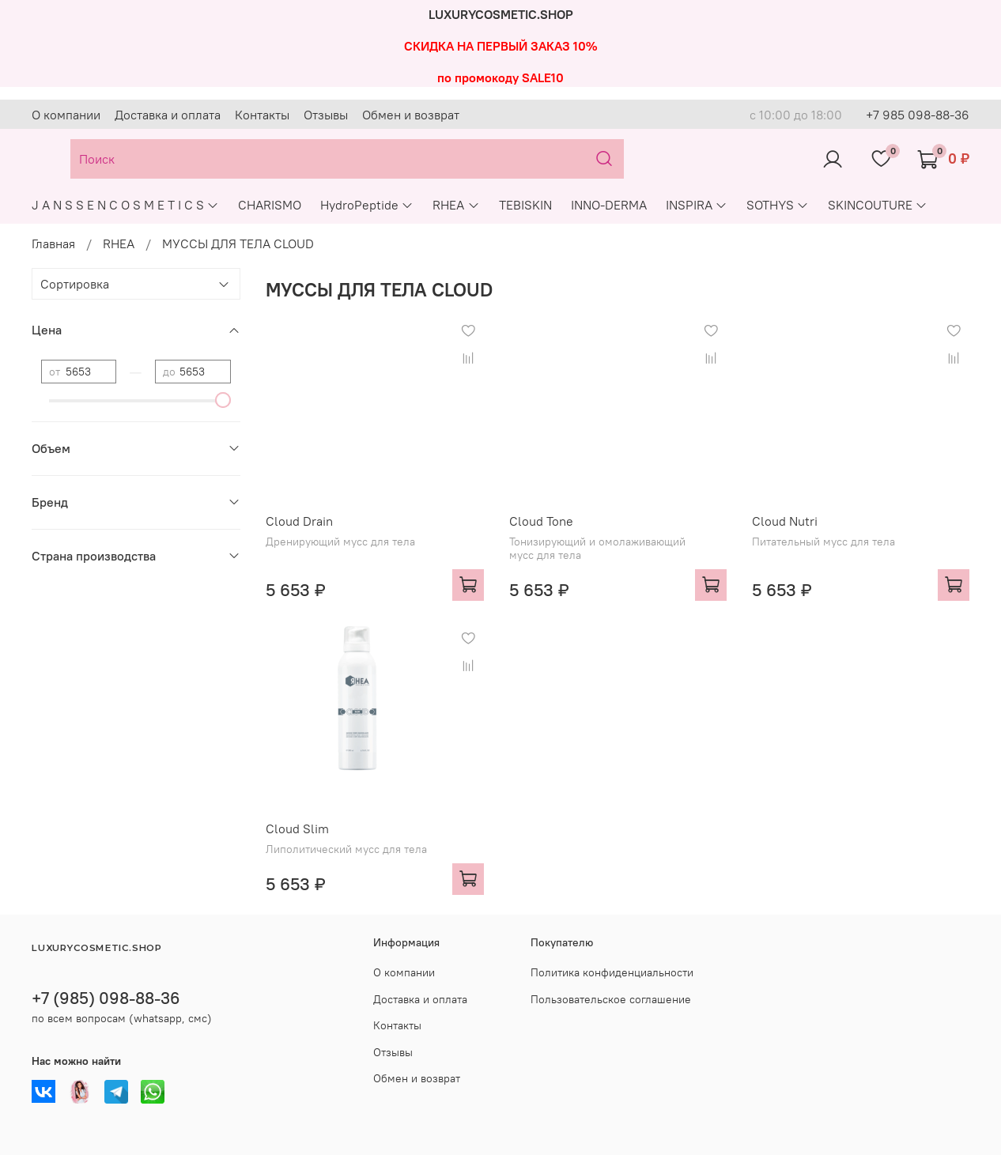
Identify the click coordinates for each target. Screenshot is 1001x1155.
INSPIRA (696, 205)
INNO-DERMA (609, 205)
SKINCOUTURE (877, 205)
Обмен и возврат (410, 115)
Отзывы (326, 115)
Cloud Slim (297, 828)
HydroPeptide (367, 205)
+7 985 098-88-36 (917, 115)
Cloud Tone (541, 521)
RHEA (456, 205)
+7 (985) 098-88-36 (106, 998)
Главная (53, 243)
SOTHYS (777, 205)
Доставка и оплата (168, 115)
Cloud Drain (299, 521)
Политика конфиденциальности (612, 972)
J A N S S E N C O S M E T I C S (125, 205)
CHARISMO (269, 205)
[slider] (223, 400)
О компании (66, 115)
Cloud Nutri (785, 521)
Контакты (262, 115)
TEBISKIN (525, 205)
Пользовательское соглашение (611, 999)
